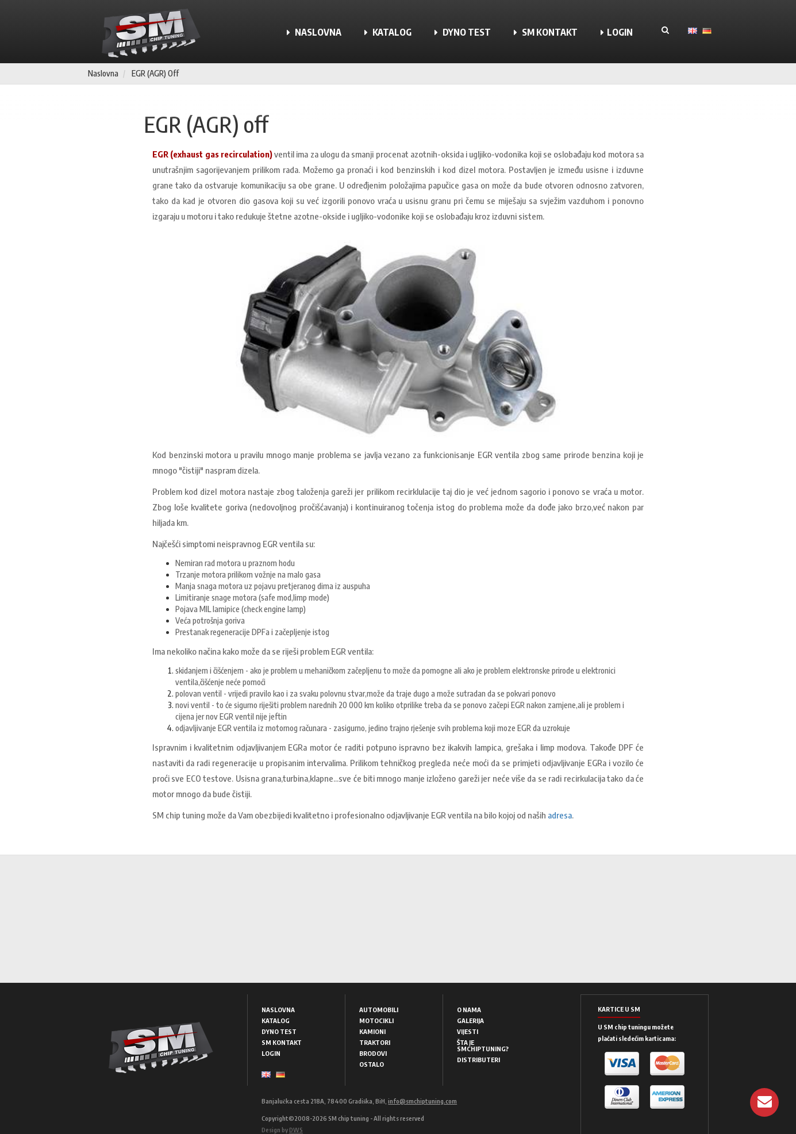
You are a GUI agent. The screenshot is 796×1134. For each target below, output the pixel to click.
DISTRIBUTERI (478, 1059)
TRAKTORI (374, 1042)
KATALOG (388, 32)
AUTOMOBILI (378, 1009)
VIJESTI (467, 1031)
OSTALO (371, 1064)
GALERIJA (470, 1020)
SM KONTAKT (546, 32)
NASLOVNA (314, 32)
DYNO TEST (462, 32)
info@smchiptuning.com (422, 1101)
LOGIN (617, 32)
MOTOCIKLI (376, 1020)
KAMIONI (372, 1031)
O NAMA (469, 1009)
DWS (296, 1129)
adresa (560, 815)
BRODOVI (373, 1053)
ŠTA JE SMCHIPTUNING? (483, 1045)
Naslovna (103, 73)
